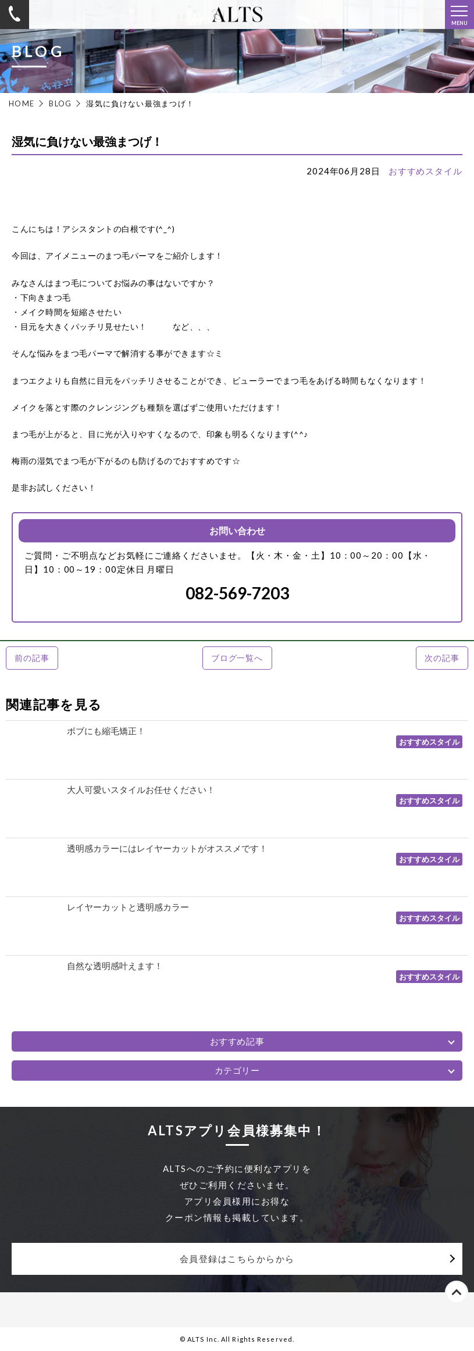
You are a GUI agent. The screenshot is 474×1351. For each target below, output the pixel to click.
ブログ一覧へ (237, 658)
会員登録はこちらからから (237, 1258)
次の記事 (442, 658)
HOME (21, 103)
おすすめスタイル (425, 171)
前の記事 (32, 658)
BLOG (60, 103)
